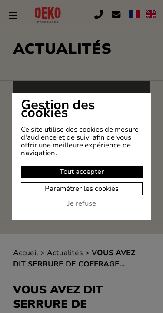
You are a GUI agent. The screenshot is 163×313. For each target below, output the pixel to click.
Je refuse (81, 204)
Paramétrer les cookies (82, 188)
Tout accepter (82, 171)
